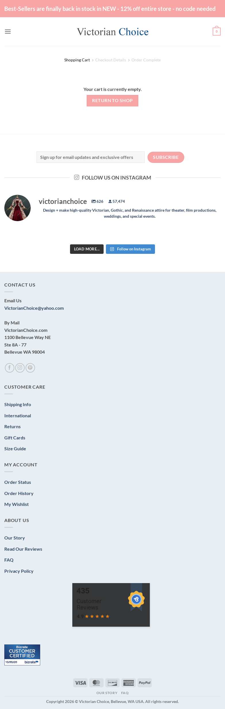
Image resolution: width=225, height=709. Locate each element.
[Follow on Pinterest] (30, 368)
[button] (7, 31)
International (17, 415)
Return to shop (112, 100)
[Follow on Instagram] (20, 368)
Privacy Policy (19, 571)
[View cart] (217, 32)
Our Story (14, 537)
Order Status (17, 482)
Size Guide (15, 448)
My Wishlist (16, 504)
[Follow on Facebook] (9, 368)
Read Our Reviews (23, 549)
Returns (12, 426)
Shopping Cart (77, 60)
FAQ (8, 559)
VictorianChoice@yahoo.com (34, 308)
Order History (19, 493)
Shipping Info (17, 404)
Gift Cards (14, 437)
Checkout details (110, 60)
